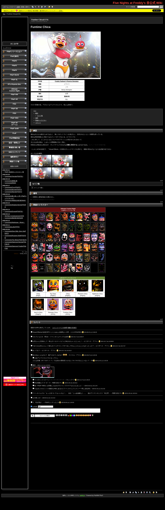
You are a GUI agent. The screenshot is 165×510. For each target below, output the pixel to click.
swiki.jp (82, 495)
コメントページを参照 (59, 328)
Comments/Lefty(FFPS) (12, 227)
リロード (13, 7)
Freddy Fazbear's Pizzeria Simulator (67, 81)
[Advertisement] (14, 29)
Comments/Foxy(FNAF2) (13, 187)
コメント (38, 122)
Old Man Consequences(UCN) (14, 216)
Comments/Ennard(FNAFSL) (14, 211)
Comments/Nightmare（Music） (15, 222)
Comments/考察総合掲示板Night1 (15, 200)
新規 (22, 7)
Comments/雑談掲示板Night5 (14, 218)
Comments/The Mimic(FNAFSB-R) (16, 240)
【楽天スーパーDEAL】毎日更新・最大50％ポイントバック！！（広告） (40, 11)
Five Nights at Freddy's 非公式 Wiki (137, 3)
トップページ (7, 48)
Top (4, 14)
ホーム (6, 7)
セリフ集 (40, 116)
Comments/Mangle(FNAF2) (13, 192)
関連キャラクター (40, 120)
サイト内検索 (130, 7)
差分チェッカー (9, 11)
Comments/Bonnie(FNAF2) (13, 189)
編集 (18, 7)
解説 (36, 113)
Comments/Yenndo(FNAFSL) (14, 176)
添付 (27, 7)
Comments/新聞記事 (11, 181)
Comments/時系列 (10, 183)
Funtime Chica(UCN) (39, 20)
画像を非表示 (72, 328)
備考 (36, 118)
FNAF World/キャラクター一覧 (14, 172)
